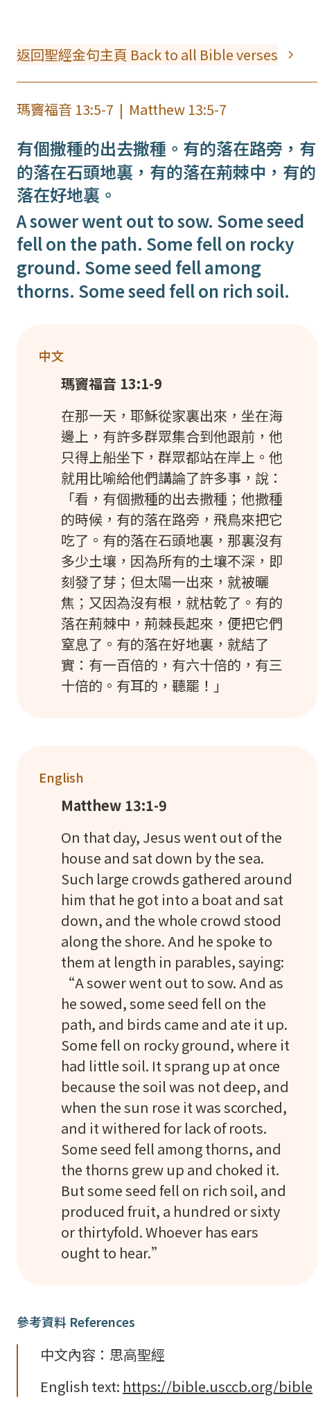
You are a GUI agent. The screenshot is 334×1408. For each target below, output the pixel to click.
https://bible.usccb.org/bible (218, 1386)
